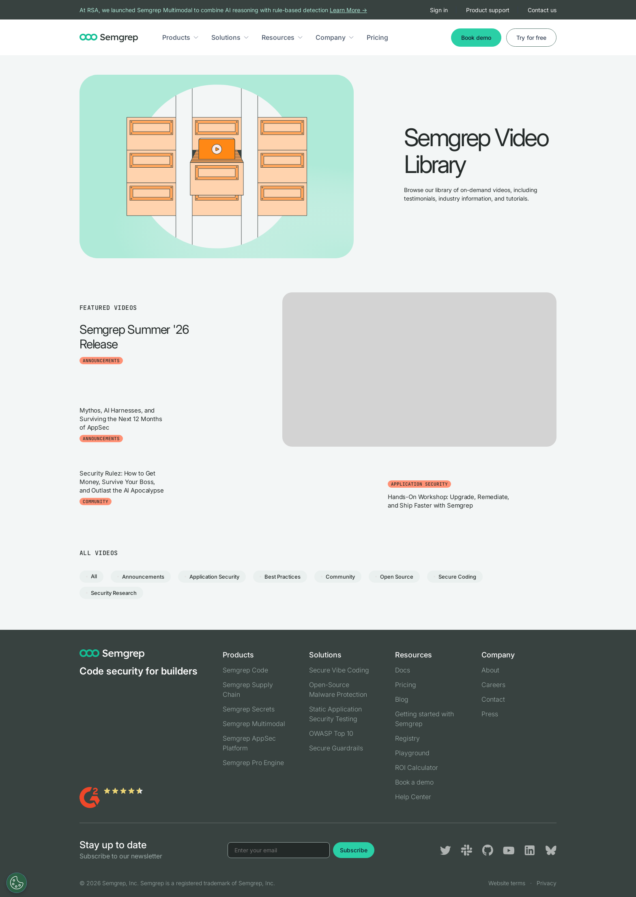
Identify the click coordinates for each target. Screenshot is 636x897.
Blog (401, 699)
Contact (493, 699)
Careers (493, 685)
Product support (487, 9)
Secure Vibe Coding (339, 670)
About (490, 670)
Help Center (413, 797)
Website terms (506, 883)
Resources (278, 37)
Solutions (226, 37)
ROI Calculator (416, 767)
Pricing (377, 37)
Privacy (546, 883)
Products (176, 37)
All (94, 576)
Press (489, 714)
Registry (407, 738)
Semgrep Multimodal (254, 724)
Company (331, 37)
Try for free (531, 37)
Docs (402, 670)
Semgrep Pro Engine (253, 763)
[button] (195, 37)
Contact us (542, 9)
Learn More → (348, 9)
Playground (412, 753)
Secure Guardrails (336, 748)
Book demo (476, 37)
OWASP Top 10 (331, 733)
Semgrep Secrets (249, 709)
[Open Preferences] (16, 883)
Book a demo (414, 782)
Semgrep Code (245, 670)
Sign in (439, 9)
